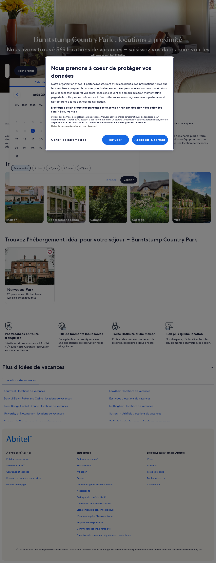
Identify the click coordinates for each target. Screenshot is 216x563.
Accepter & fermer (150, 140)
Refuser (115, 140)
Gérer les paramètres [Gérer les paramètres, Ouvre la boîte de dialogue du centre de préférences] (68, 140)
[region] (109, 103)
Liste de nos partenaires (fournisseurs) (74, 126)
